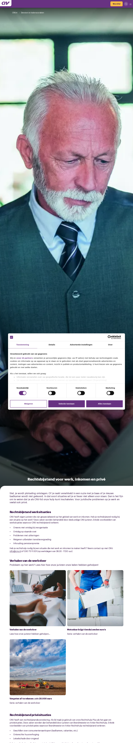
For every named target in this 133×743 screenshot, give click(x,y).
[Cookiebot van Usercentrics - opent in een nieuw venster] (111, 337)
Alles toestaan (104, 404)
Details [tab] (52, 345)
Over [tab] (110, 345)
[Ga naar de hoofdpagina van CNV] (6, 3)
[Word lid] (116, 3)
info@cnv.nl (15, 551)
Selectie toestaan (67, 404)
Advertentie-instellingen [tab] (81, 345)
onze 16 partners (24, 358)
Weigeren (28, 404)
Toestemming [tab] (22, 345)
